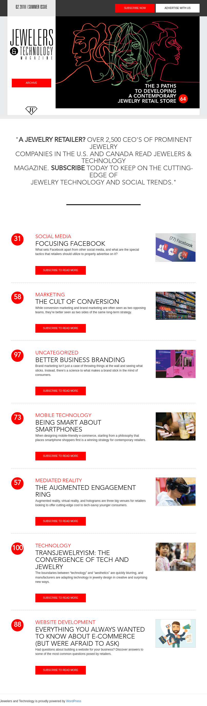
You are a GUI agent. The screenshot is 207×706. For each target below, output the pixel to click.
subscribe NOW (135, 8)
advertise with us (178, 8)
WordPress (73, 701)
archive (31, 83)
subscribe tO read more (60, 270)
